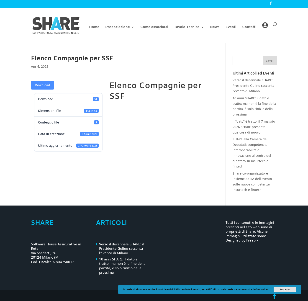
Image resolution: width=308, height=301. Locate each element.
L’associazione (117, 27)
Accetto (285, 289)
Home (94, 27)
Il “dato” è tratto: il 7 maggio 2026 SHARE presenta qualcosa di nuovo (254, 126)
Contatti (249, 27)
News (215, 27)
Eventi (231, 27)
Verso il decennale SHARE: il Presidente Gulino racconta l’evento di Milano (254, 85)
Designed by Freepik (242, 240)
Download (42, 85)
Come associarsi (154, 27)
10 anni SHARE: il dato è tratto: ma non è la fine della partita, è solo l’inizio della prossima (122, 266)
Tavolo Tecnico (187, 27)
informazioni (261, 289)
